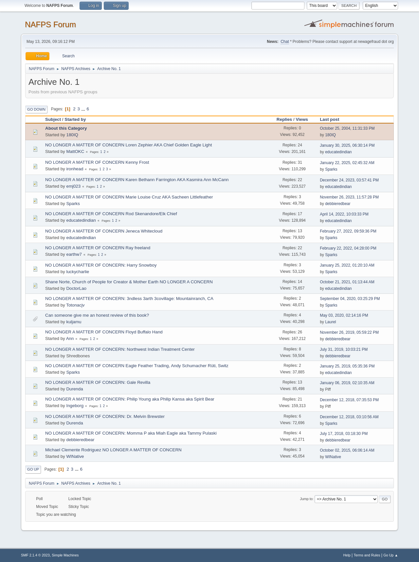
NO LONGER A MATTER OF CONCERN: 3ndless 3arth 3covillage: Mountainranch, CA (129, 298)
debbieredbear (337, 203)
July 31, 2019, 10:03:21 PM (344, 349)
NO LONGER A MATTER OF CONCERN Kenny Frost (97, 162)
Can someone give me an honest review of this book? (97, 315)
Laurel (330, 322)
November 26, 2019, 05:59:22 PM (349, 332)
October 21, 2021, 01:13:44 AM (347, 282)
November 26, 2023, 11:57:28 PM (349, 197)
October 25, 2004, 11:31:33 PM (347, 128)
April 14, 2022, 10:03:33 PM (344, 214)
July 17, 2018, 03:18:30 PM (344, 433)
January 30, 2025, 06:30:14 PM (347, 145)
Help (347, 555)
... (84, 108)
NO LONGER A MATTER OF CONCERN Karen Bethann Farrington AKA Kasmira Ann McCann (136, 179)
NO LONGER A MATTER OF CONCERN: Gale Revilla (97, 382)
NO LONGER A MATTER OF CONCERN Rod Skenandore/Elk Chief (111, 213)
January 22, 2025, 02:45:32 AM (347, 162)
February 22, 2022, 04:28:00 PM (348, 248)
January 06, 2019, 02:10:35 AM (347, 383)
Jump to (306, 499)
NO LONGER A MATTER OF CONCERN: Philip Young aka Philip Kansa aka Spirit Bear (129, 399)
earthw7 (74, 254)
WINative (75, 456)
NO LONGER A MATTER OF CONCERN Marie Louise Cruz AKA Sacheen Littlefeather (129, 197)
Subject (53, 119)
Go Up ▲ (390, 555)
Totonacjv (75, 305)
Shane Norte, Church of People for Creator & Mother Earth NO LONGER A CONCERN (129, 281)
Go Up (33, 469)
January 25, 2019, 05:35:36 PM (347, 366)
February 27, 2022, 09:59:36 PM (348, 231)
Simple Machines (65, 555)
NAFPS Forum (50, 24)
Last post (332, 119)
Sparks (331, 169)
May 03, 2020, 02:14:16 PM (344, 315)
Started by (75, 119)
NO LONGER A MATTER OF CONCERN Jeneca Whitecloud (103, 231)
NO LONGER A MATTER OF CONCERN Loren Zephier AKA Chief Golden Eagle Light (128, 144)
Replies (284, 119)
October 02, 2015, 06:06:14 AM (347, 450)
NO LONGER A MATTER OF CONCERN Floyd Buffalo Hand (104, 331)
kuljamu (73, 321)
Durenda (74, 388)
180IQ (72, 134)
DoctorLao (76, 288)
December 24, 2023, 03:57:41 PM (349, 180)
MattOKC (75, 151)
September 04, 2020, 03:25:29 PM (350, 298)
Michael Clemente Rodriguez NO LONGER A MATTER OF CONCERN (113, 449)
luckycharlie (77, 271)
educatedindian (338, 152)
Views (302, 119)
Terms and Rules (367, 555)
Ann (70, 338)
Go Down (36, 109)
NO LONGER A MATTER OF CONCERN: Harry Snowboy (100, 265)
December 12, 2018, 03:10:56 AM (349, 417)
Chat (285, 41)
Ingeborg (74, 405)
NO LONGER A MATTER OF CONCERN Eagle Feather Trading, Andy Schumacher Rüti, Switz (136, 365)
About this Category (66, 128)
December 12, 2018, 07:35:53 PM (349, 400)
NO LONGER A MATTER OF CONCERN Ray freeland (97, 247)
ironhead (74, 168)
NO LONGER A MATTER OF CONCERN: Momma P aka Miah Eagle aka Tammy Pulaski (131, 433)
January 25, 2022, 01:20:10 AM (347, 265)
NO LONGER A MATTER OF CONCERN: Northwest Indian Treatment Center (120, 349)
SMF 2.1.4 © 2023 (35, 555)
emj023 (73, 186)
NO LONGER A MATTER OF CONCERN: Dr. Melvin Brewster (105, 416)
